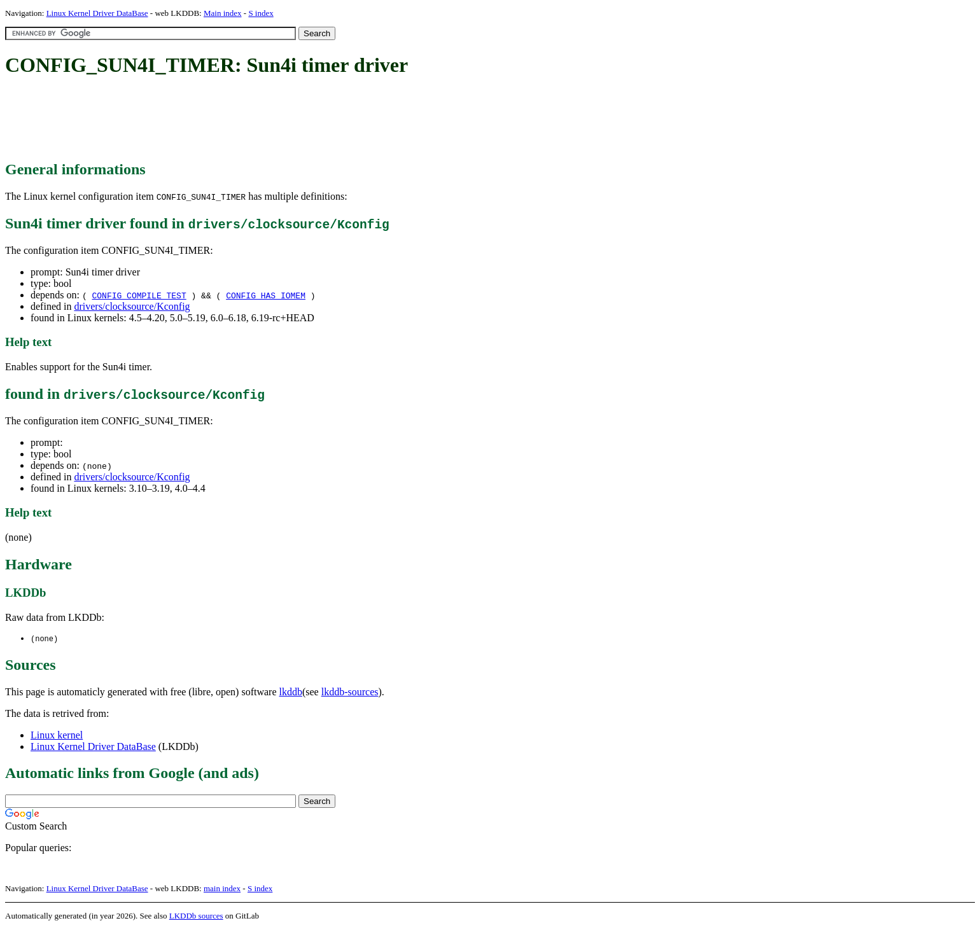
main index (222, 889)
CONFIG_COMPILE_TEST (139, 295)
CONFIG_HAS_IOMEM (265, 295)
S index (260, 13)
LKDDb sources (196, 916)
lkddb (290, 692)
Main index (223, 13)
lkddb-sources (350, 692)
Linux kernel (57, 735)
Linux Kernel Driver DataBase (97, 13)
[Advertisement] (236, 119)
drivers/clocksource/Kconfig (132, 306)
